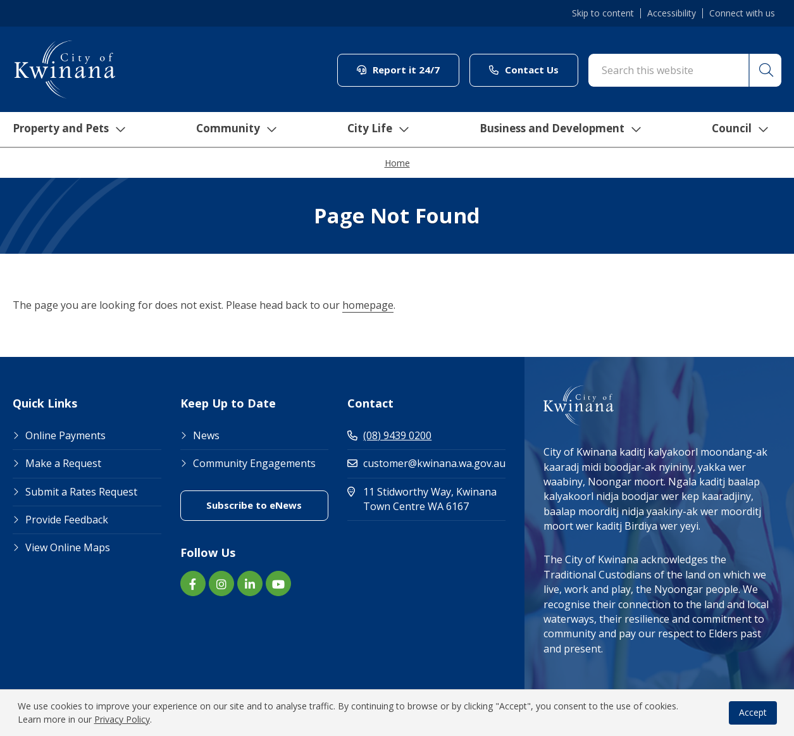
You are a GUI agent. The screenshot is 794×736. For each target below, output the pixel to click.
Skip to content (603, 13)
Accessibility (671, 13)
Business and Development (561, 129)
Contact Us (524, 69)
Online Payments (65, 435)
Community (235, 129)
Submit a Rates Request (81, 492)
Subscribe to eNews (254, 505)
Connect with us (742, 13)
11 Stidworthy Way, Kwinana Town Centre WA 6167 (426, 499)
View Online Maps (67, 547)
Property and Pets (65, 129)
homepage (368, 305)
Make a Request (63, 463)
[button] (764, 70)
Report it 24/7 (398, 69)
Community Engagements (254, 463)
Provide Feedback (66, 520)
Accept (753, 712)
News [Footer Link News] (206, 435)
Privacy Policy (122, 719)
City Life (376, 129)
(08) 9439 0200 (389, 435)
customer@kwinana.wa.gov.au (426, 463)
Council (743, 129)
